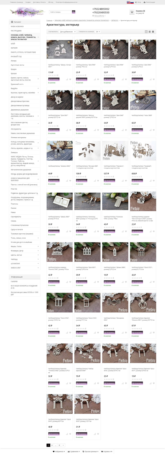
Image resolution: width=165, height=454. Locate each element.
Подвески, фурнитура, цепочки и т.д (24, 193)
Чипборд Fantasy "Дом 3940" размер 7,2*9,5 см (114, 116)
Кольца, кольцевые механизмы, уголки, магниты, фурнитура (23, 143)
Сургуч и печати (17, 229)
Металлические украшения (21, 170)
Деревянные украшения (20, 110)
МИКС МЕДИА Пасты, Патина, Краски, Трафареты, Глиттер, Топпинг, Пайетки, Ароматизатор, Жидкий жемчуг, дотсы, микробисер (23, 161)
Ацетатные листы (17, 65)
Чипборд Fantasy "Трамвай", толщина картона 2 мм (142, 167)
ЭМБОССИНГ (16, 268)
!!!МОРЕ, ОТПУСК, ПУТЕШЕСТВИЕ (23, 52)
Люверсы (14, 152)
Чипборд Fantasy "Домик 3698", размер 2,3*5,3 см (114, 268)
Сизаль (13, 221)
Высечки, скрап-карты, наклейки (23, 93)
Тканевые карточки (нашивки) (22, 234)
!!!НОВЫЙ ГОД (16, 56)
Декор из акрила (17, 97)
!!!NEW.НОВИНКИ (17, 26)
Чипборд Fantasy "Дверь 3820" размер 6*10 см (59, 218)
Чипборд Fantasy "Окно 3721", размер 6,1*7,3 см (142, 268)
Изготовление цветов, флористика (19, 123)
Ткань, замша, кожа (18, 238)
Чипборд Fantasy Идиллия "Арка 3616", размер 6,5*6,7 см (115, 370)
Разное (13, 208)
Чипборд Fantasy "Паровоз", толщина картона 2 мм (114, 167)
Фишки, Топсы (16, 246)
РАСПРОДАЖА (16, 31)
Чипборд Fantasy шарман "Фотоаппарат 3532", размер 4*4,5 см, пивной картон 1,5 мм (142, 219)
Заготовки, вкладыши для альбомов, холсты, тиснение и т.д (22, 116)
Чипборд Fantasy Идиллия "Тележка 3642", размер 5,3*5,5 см (59, 371)
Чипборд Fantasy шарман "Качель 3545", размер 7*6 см (58, 268)
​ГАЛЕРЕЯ (14, 281)
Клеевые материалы (18, 137)
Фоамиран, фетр (17, 251)
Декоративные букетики (20, 101)
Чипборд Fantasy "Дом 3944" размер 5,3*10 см (114, 66)
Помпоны (14, 204)
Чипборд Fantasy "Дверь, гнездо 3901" (59, 66)
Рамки (13, 212)
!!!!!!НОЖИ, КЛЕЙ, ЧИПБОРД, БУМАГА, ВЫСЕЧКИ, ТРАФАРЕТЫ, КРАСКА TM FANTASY (23, 37)
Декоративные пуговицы (20, 105)
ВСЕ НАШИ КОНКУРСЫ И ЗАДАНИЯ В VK (24, 287)
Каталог (16, 22)
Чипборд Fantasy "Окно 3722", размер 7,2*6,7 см (58, 319)
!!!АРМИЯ (14, 48)
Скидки (27, 2)
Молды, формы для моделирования (24, 174)
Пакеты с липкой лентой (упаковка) (24, 185)
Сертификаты (16, 217)
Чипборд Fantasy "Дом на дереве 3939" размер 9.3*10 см (86, 116)
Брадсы (13, 69)
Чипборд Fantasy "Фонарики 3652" (114, 319)
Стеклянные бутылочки (19, 225)
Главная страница (16, 2)
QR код (50, 2)
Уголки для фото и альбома (21, 242)
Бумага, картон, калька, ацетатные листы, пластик (21, 79)
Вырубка (14, 88)
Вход (138, 2)
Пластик (14, 189)
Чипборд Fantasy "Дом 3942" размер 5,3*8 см (141, 66)
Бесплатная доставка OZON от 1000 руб (24, 293)
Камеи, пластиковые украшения (23, 133)
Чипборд (14, 259)
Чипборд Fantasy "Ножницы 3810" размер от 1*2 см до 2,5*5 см (87, 219)
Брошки (14, 73)
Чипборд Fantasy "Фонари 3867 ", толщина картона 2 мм (87, 167)
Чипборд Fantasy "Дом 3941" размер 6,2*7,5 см (58, 116)
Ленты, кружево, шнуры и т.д (21, 148)
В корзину (53, 79)
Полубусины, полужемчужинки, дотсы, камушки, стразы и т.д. (22, 198)
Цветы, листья (16, 255)
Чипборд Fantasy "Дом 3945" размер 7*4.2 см (86, 66)
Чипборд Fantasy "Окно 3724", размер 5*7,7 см (86, 319)
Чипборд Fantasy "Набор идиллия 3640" (84, 370)
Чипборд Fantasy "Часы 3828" (142, 115)
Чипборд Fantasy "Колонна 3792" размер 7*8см (113, 218)
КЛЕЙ (13, 44)
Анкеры (13, 61)
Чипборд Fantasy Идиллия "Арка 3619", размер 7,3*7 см (87, 420)
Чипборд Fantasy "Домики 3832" (59, 166)
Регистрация (149, 2)
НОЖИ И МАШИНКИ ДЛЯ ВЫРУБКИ (20, 179)
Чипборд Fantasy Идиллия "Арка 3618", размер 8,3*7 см (59, 420)
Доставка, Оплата (39, 2)
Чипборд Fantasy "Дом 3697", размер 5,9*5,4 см (86, 268)
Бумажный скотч (17, 84)
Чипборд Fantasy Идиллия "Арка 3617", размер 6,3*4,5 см (143, 370)
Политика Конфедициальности (66, 2)
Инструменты (16, 129)
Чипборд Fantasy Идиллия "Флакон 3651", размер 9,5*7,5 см (143, 319)
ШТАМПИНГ (15, 263)
